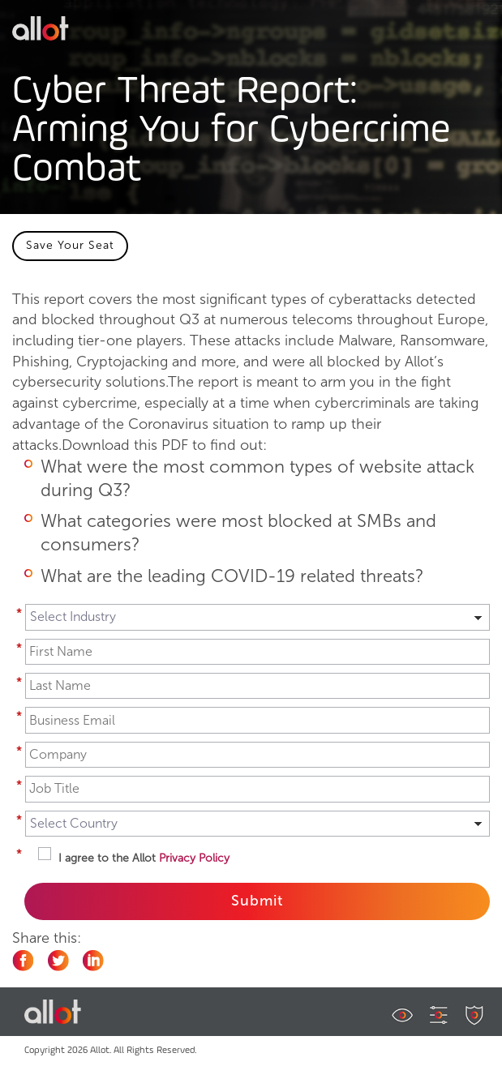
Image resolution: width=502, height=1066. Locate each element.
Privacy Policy (194, 858)
